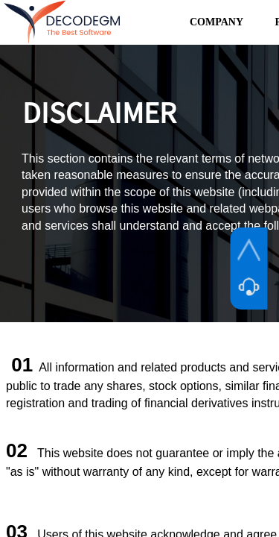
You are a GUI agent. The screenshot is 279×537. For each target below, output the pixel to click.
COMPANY (216, 22)
